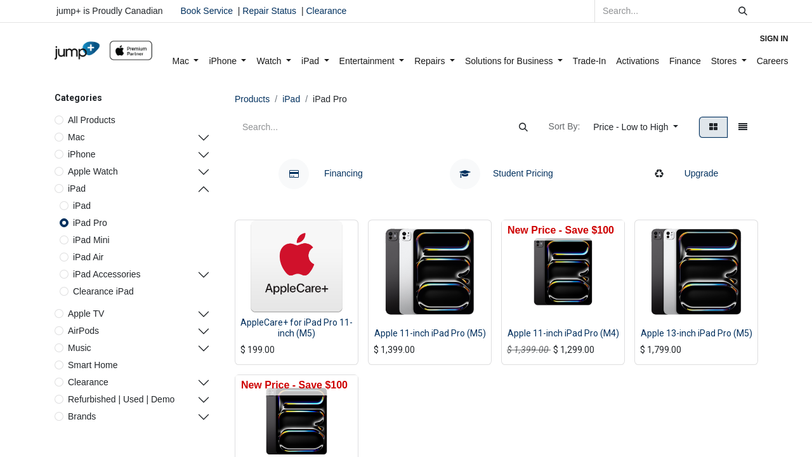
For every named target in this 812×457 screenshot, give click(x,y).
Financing (320, 173)
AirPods (83, 331)
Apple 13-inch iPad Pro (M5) (696, 333)
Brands (82, 416)
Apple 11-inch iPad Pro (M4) (563, 333)
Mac (76, 137)
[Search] (743, 11)
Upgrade (682, 173)
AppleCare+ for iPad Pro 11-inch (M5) (296, 327)
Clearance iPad (103, 291)
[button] (635, 127)
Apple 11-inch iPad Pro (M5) (430, 333)
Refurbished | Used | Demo (121, 399)
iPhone (82, 154)
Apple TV (86, 313)
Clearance (326, 11)
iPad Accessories (107, 274)
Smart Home (93, 365)
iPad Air (88, 257)
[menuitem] (185, 61)
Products (252, 99)
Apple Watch (93, 171)
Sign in (774, 38)
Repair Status (269, 11)
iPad (77, 188)
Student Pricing (501, 173)
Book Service (207, 11)
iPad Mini (91, 240)
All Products (91, 120)
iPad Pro (90, 223)
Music (79, 348)
